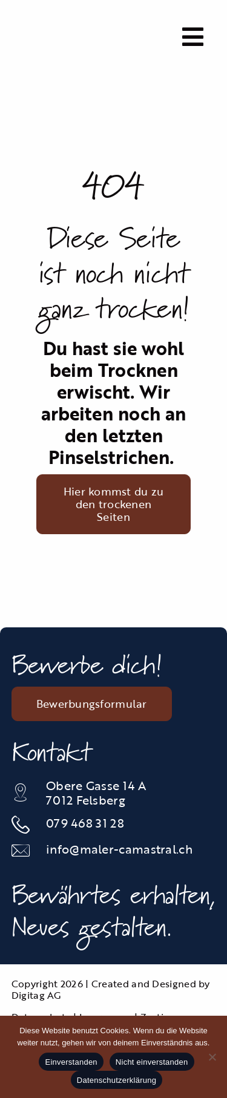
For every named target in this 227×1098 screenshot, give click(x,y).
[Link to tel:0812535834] (22, 824)
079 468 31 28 (85, 823)
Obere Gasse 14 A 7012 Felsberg (96, 792)
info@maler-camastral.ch (119, 849)
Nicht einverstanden (152, 1062)
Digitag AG (36, 995)
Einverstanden (71, 1062)
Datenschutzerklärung (116, 1080)
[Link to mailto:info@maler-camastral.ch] (22, 850)
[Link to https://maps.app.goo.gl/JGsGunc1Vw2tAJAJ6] (22, 792)
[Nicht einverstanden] (212, 1057)
